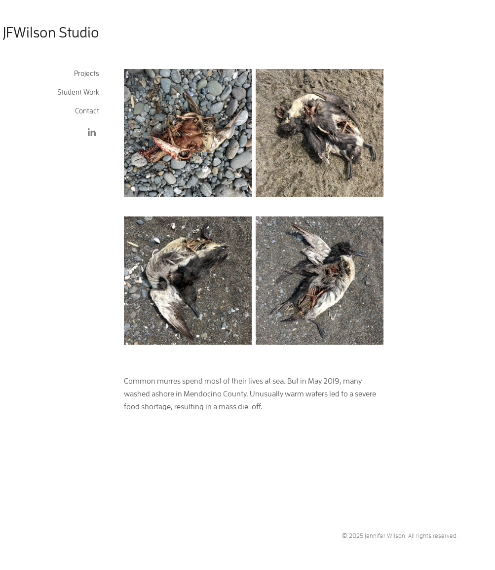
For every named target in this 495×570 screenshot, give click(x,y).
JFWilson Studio (50, 31)
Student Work (78, 92)
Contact (87, 111)
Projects (86, 73)
